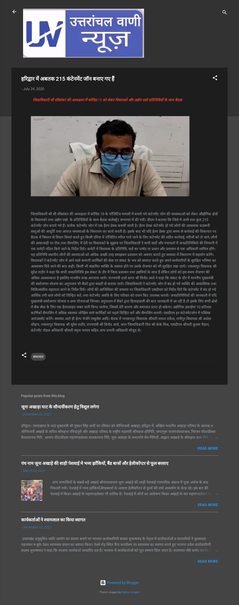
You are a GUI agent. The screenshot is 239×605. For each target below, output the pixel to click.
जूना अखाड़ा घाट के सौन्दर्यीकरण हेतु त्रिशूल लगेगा (60, 406)
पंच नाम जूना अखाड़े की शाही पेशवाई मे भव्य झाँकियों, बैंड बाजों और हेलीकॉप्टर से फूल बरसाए (94, 463)
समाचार (38, 357)
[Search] (225, 13)
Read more (208, 448)
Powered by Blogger (119, 583)
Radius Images (131, 592)
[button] (215, 78)
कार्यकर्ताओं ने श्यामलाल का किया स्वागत (53, 519)
